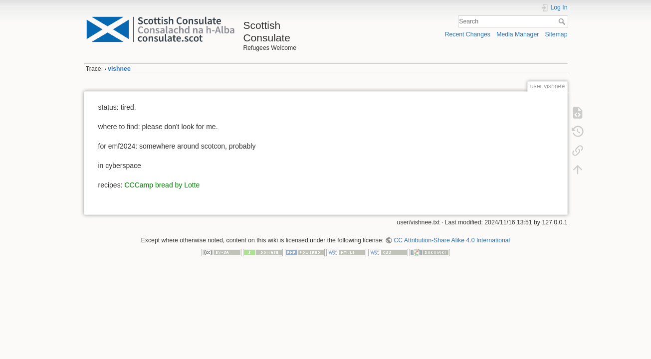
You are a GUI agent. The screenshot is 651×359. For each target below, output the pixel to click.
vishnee (119, 68)
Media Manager (517, 34)
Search (563, 21)
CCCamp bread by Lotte (162, 185)
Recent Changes (467, 34)
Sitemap (556, 34)
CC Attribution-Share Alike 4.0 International (452, 240)
